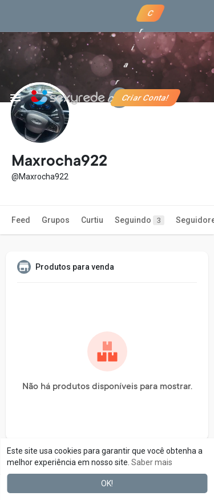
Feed (20, 220)
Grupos (56, 220)
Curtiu (92, 220)
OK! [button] (107, 483)
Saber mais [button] (151, 462)
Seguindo (139, 220)
